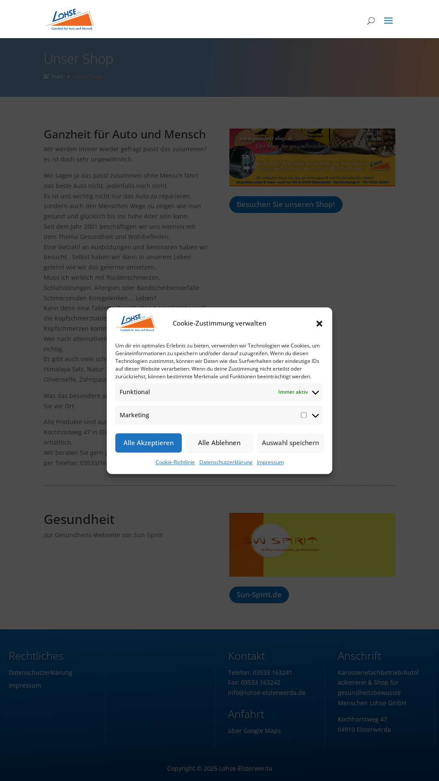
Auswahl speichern (290, 443)
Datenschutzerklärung (226, 462)
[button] (319, 323)
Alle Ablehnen (219, 443)
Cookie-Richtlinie (175, 462)
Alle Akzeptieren (148, 443)
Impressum (270, 462)
